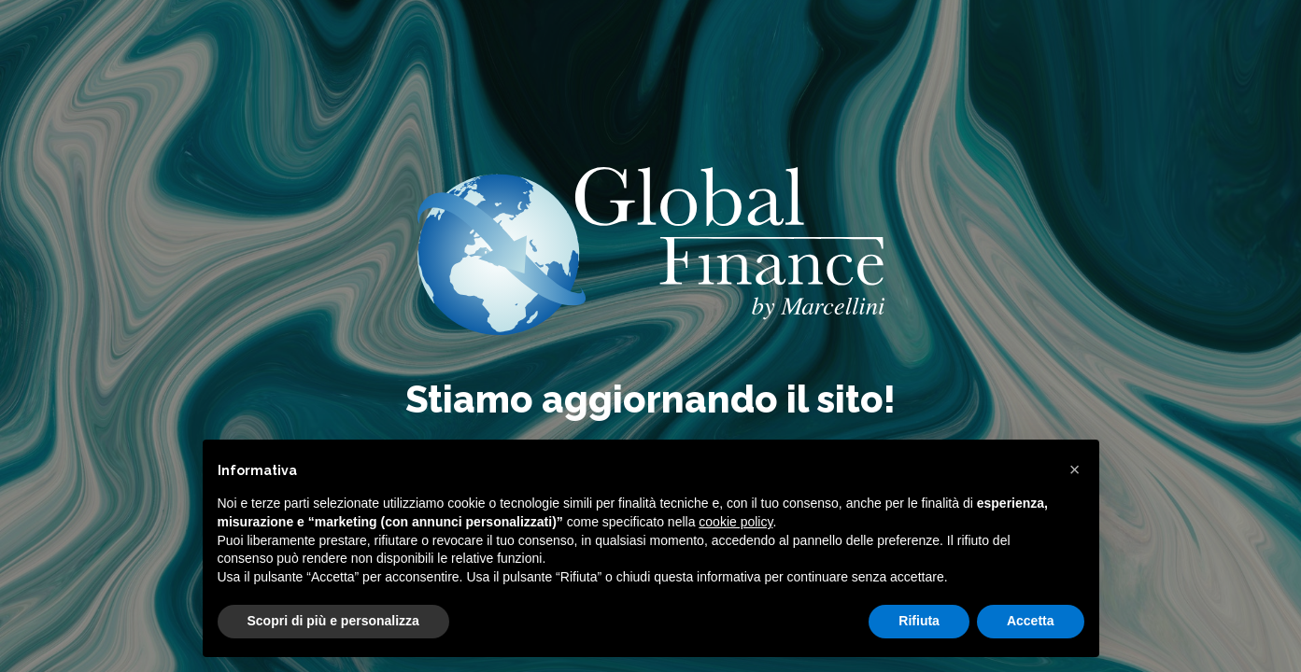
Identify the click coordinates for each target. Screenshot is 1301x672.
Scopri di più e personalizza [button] (333, 620)
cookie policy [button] (735, 521)
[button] (1075, 469)
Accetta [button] (1030, 620)
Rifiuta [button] (919, 620)
